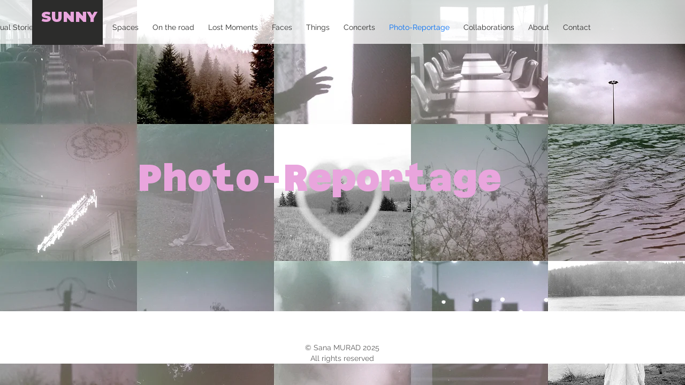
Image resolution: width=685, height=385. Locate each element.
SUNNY (69, 17)
